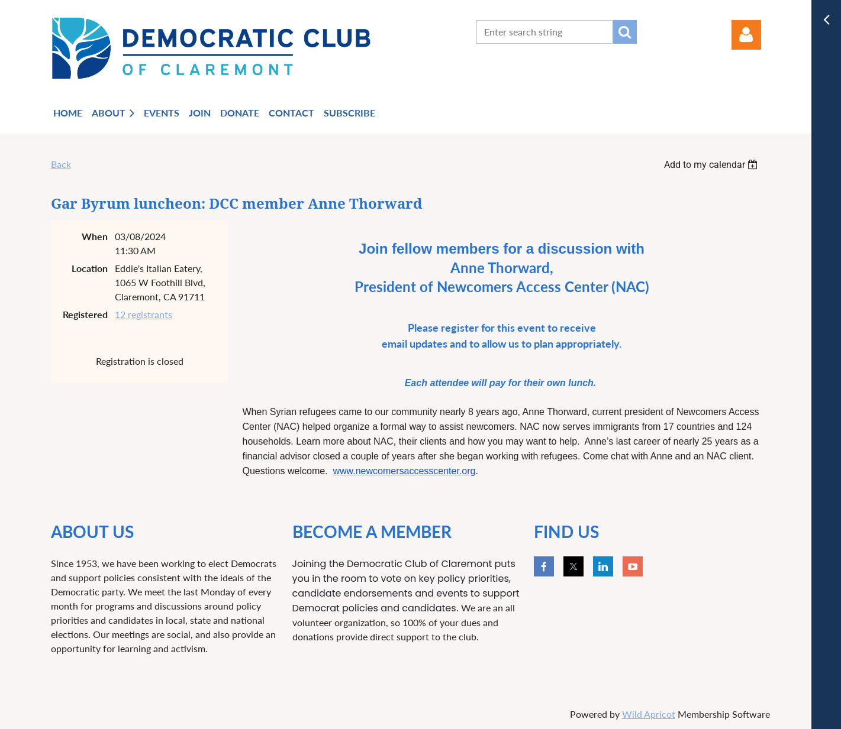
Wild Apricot (648, 714)
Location (90, 268)
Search (625, 32)
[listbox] (712, 164)
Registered (85, 314)
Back (61, 164)
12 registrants (143, 314)
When (95, 236)
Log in (746, 35)
